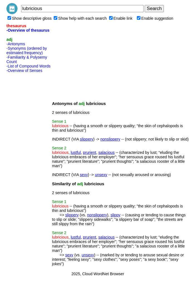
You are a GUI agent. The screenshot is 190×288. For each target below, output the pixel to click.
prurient (89, 152)
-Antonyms (15, 44)
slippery (86, 139)
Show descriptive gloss (29, 18)
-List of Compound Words (28, 66)
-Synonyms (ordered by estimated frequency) (26, 50)
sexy (84, 174)
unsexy (101, 174)
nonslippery (110, 139)
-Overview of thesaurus (28, 30)
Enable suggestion (155, 18)
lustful (76, 152)
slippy (115, 215)
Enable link (121, 18)
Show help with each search (80, 18)
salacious (106, 152)
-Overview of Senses (24, 70)
